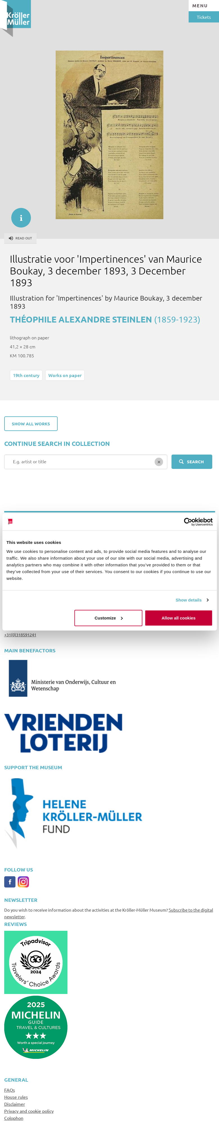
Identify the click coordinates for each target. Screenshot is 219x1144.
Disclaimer (14, 1104)
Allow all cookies (179, 617)
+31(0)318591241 (20, 634)
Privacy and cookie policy (29, 1111)
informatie (18, 215)
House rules (16, 1097)
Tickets (204, 17)
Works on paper (65, 375)
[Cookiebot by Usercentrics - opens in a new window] (188, 522)
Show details (189, 600)
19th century (26, 375)
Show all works (31, 423)
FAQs (9, 1090)
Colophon (13, 1118)
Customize (109, 617)
